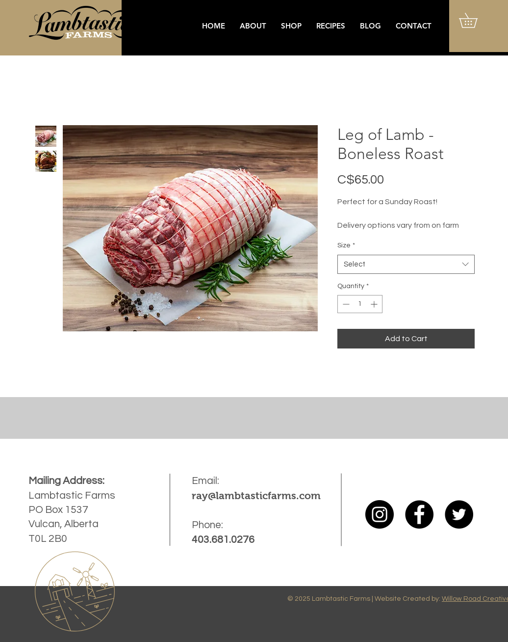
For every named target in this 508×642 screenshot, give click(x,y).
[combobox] (406, 264)
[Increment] (375, 304)
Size (346, 245)
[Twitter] (459, 514)
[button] (475, 20)
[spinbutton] (360, 304)
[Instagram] (379, 514)
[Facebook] (419, 514)
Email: (205, 481)
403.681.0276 (223, 540)
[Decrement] (345, 304)
